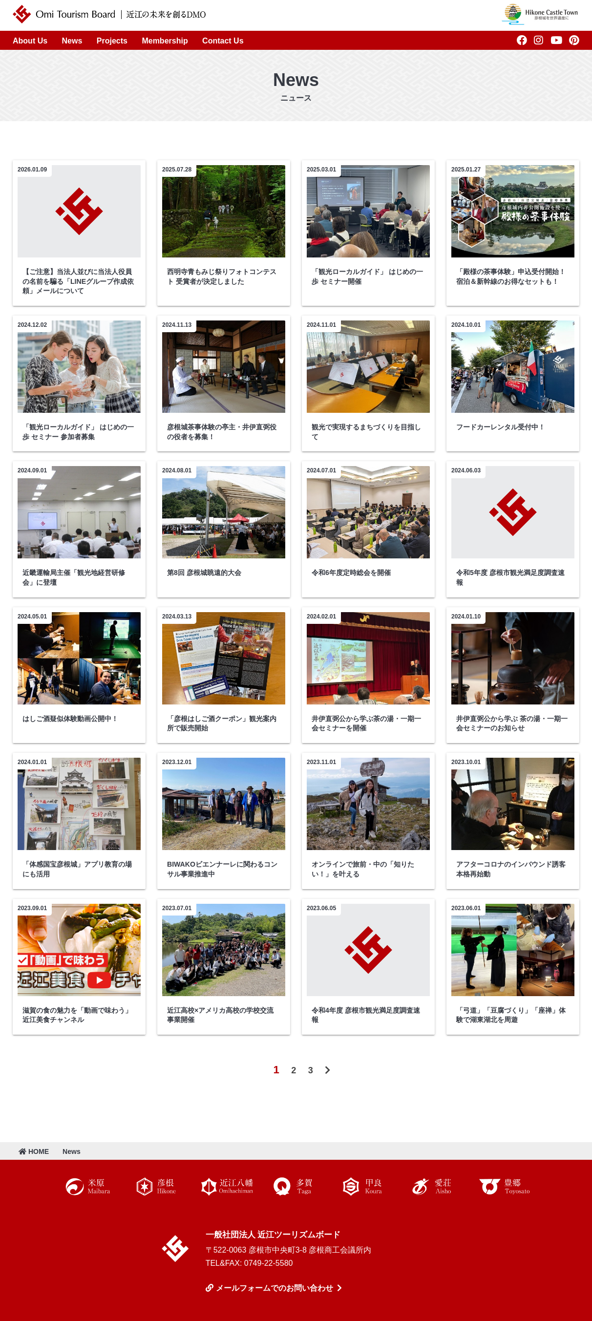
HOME (34, 1151)
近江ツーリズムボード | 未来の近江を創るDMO (109, 14)
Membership (165, 41)
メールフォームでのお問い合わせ (274, 1288)
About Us (30, 41)
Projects (112, 41)
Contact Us (222, 41)
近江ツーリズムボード (175, 1248)
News (72, 41)
